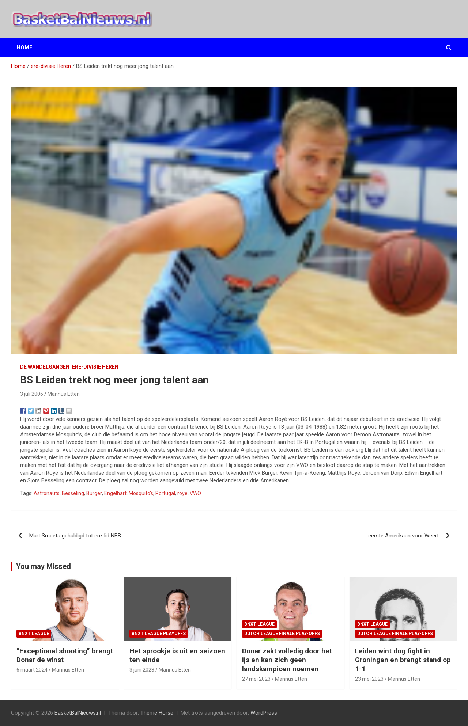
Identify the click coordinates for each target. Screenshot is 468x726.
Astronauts (47, 493)
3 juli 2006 (31, 394)
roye (182, 493)
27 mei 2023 (256, 679)
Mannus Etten (64, 394)
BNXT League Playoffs (159, 633)
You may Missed (43, 566)
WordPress (263, 713)
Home (24, 47)
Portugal (165, 493)
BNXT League (34, 633)
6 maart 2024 (32, 670)
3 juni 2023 (141, 670)
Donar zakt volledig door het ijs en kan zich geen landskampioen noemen (287, 660)
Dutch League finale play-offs (282, 633)
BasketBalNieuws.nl (77, 713)
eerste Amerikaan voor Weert (403, 535)
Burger (94, 493)
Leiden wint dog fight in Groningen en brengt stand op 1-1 (403, 660)
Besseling (73, 493)
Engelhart (115, 493)
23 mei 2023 (369, 679)
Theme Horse (156, 713)
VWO (195, 493)
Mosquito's (141, 493)
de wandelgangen (44, 367)
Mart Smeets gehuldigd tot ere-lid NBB (75, 535)
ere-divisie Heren (95, 367)
